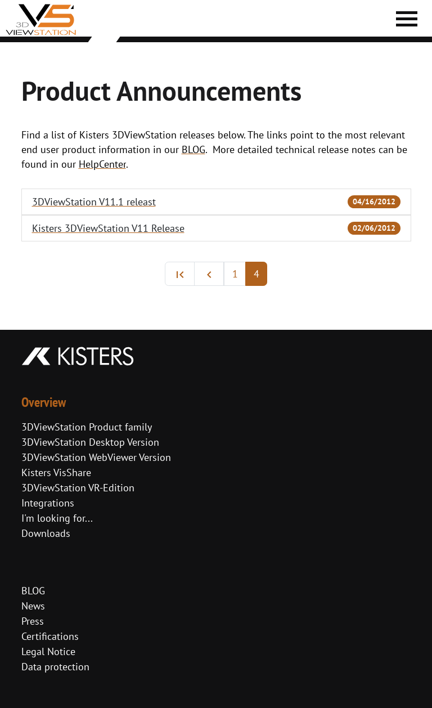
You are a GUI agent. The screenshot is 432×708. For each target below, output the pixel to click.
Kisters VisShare (56, 472)
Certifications (50, 636)
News (33, 605)
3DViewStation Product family (86, 426)
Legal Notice (48, 651)
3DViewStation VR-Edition (77, 487)
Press (32, 621)
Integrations (47, 502)
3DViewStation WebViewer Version (96, 457)
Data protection (55, 666)
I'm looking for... (57, 518)
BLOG (33, 590)
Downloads (45, 533)
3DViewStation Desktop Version (90, 442)
